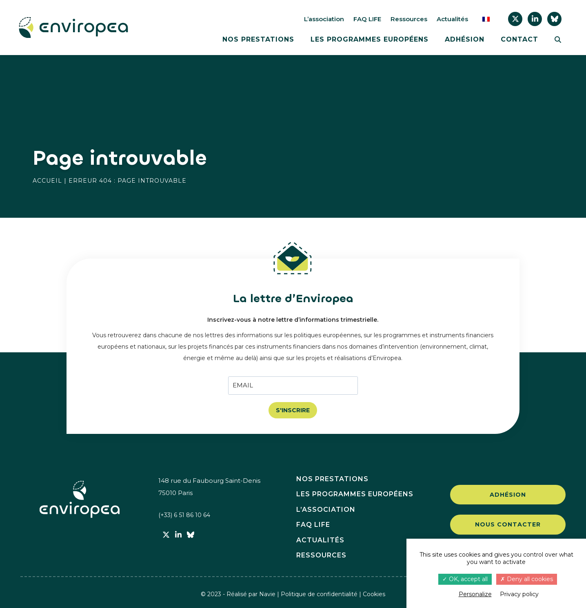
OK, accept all (465, 579)
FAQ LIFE (367, 19)
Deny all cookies (526, 579)
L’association (324, 19)
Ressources (409, 19)
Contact (519, 39)
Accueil (47, 180)
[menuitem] (486, 19)
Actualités (452, 19)
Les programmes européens (369, 39)
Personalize (475, 594)
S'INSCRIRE (293, 410)
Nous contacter (508, 525)
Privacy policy (519, 594)
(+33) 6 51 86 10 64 (185, 515)
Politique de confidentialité (319, 594)
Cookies (374, 594)
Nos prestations (258, 39)
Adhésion (464, 39)
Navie (267, 594)
